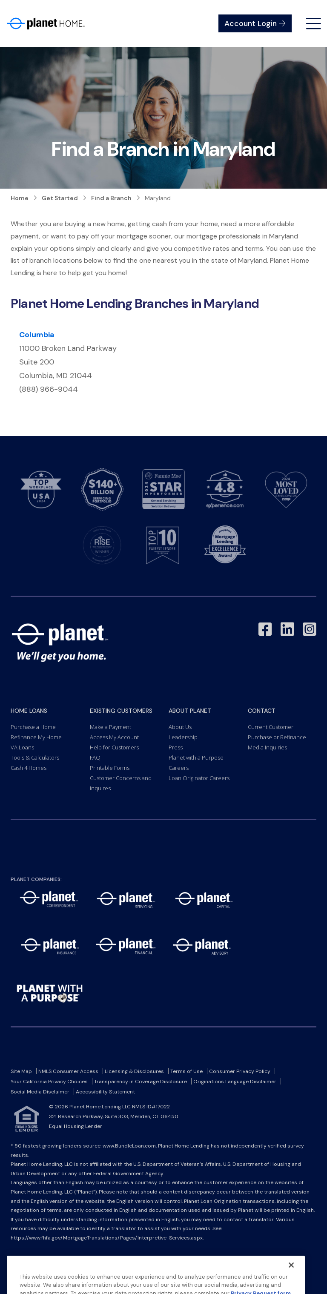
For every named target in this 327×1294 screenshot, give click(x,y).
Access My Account (114, 737)
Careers (179, 768)
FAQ (95, 757)
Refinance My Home (36, 737)
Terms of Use (186, 1071)
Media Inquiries (267, 747)
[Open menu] (313, 23)
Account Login (255, 23)
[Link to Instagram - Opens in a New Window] (309, 630)
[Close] (291, 1280)
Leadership (183, 737)
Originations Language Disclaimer (234, 1081)
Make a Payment (110, 727)
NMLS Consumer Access (68, 1071)
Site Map (21, 1071)
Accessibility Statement (105, 1091)
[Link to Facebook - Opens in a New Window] (265, 630)
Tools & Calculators (35, 757)
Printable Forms (109, 768)
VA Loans (22, 747)
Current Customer (270, 727)
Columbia (36, 335)
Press (176, 747)
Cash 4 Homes (28, 768)
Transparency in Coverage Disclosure (140, 1081)
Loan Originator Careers (199, 778)
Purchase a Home (33, 727)
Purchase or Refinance (277, 737)
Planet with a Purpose (196, 757)
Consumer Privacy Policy (239, 1071)
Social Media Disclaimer (40, 1091)
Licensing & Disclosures (134, 1071)
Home (20, 198)
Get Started (60, 198)
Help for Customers (114, 747)
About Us (180, 727)
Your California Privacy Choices (49, 1081)
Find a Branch (111, 198)
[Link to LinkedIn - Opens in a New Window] (287, 630)
